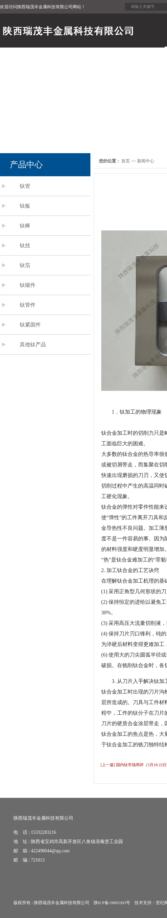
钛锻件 (28, 285)
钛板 (25, 206)
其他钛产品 (33, 344)
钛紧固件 (30, 324)
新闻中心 (145, 160)
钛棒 (25, 225)
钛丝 (25, 245)
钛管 (25, 186)
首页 (125, 160)
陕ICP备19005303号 (112, 902)
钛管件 (28, 305)
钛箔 (25, 265)
